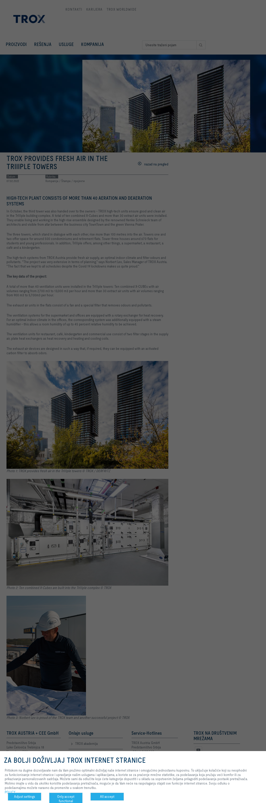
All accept (107, 796)
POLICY (10, 792)
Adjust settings (24, 796)
